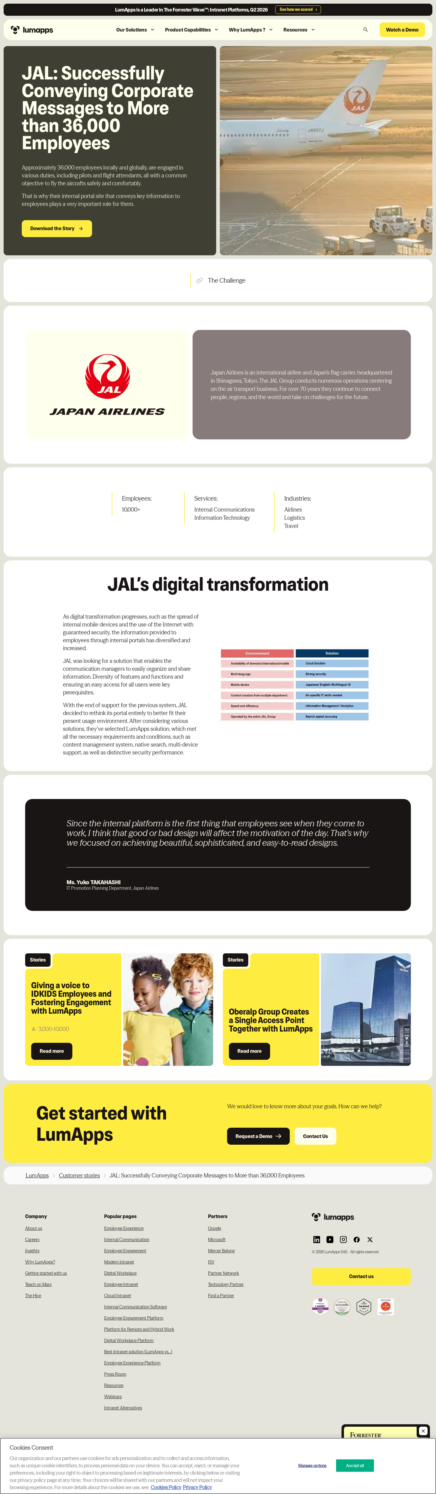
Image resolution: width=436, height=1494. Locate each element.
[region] (218, 1466)
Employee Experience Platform (132, 1363)
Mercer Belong (221, 1251)
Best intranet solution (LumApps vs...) (138, 1352)
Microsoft (217, 1239)
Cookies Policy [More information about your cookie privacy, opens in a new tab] (166, 1487)
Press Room (115, 1374)
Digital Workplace (120, 1273)
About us (33, 1228)
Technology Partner (226, 1284)
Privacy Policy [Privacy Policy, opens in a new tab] (197, 1487)
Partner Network (223, 1273)
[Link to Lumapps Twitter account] (370, 1239)
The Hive (33, 1295)
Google (214, 1228)
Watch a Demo (402, 29)
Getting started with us (46, 1273)
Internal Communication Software (135, 1307)
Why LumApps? (40, 1262)
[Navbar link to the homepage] (45, 29)
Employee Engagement (125, 1251)
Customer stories (79, 1175)
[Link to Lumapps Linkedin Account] (317, 1239)
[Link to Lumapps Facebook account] (357, 1239)
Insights (32, 1251)
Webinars (113, 1396)
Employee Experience (124, 1228)
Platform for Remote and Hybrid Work (139, 1329)
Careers (32, 1239)
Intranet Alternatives (123, 1408)
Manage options (312, 1465)
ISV (211, 1262)
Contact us (361, 1276)
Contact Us (315, 1136)
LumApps (37, 1175)
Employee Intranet (121, 1284)
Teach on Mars (38, 1284)
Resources (113, 1385)
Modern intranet (119, 1262)
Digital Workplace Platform (129, 1340)
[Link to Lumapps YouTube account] (330, 1239)
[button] (135, 29)
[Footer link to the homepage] (361, 1216)
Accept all (355, 1465)
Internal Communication (126, 1239)
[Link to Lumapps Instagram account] (343, 1239)
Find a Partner (221, 1295)
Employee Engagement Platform (133, 1318)
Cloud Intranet (117, 1295)
